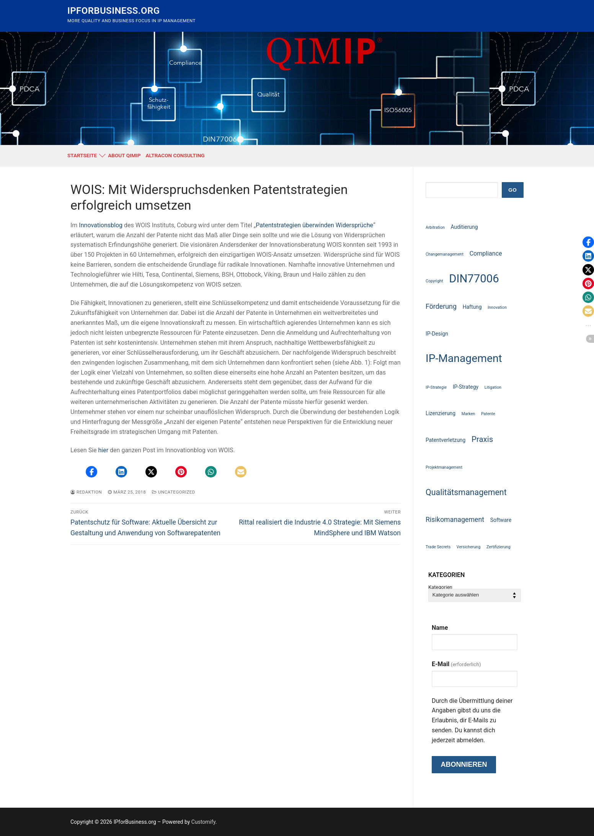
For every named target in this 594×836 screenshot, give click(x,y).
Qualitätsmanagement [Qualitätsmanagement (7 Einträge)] (466, 492)
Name (440, 627)
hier (103, 450)
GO (512, 190)
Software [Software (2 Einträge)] (500, 520)
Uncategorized (173, 492)
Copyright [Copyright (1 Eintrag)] (434, 281)
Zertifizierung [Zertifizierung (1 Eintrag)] (498, 546)
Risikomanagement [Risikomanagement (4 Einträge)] (455, 519)
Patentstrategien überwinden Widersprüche (314, 225)
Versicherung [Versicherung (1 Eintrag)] (468, 546)
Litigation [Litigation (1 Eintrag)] (493, 387)
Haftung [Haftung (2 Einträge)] (472, 307)
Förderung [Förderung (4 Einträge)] (441, 306)
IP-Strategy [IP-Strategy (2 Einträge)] (465, 387)
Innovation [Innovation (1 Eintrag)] (497, 307)
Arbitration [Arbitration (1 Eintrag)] (435, 227)
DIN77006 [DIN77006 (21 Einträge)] (474, 278)
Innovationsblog (100, 225)
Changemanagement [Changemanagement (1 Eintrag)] (444, 254)
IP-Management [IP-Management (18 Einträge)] (464, 358)
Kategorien (440, 587)
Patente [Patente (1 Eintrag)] (488, 413)
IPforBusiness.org (113, 10)
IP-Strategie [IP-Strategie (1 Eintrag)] (436, 387)
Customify (203, 822)
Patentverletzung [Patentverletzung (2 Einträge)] (445, 440)
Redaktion (86, 492)
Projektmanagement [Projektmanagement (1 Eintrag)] (444, 467)
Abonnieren (464, 764)
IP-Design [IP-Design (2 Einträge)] (437, 334)
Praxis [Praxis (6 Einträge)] (482, 439)
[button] (91, 471)
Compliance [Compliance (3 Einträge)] (486, 253)
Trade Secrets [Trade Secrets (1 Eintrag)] (438, 546)
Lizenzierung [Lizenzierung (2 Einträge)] (440, 413)
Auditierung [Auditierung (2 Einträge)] (464, 227)
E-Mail (456, 664)
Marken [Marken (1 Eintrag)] (468, 413)
